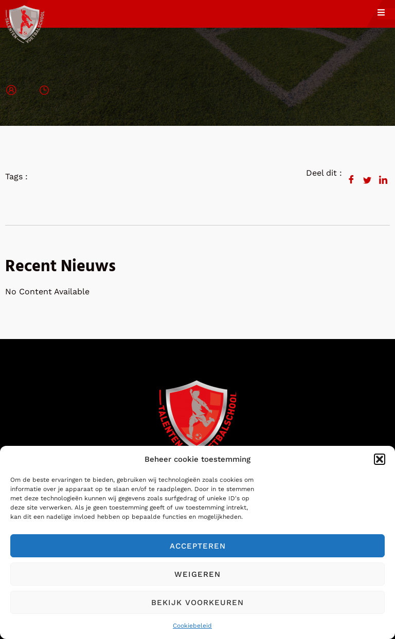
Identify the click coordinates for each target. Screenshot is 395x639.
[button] (379, 459)
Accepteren (198, 546)
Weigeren (197, 574)
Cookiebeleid (192, 625)
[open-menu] (386, 14)
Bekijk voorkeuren (197, 602)
